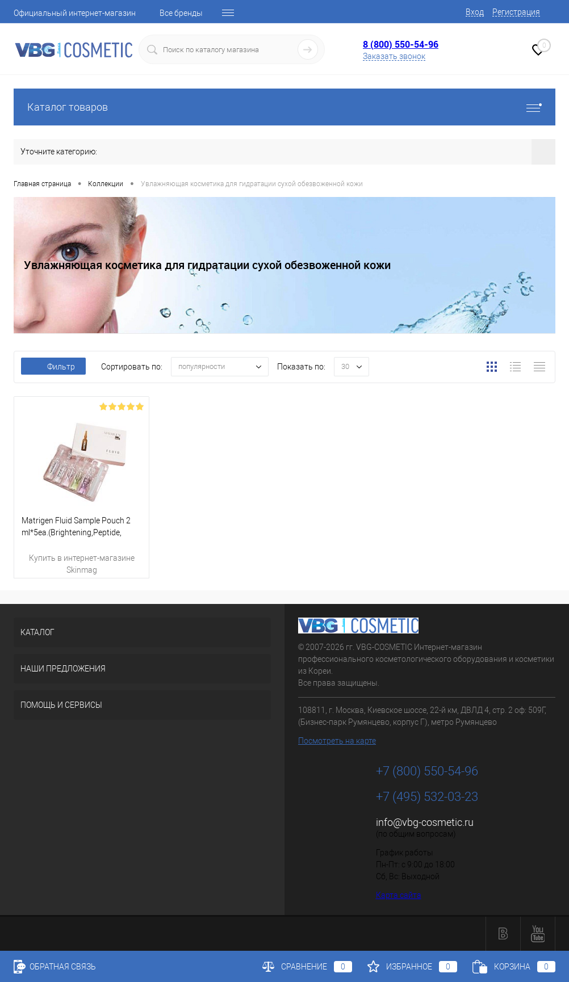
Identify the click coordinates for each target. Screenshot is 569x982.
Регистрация (516, 11)
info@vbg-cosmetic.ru (425, 822)
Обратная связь (55, 966)
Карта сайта (398, 895)
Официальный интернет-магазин (75, 13)
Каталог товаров (284, 107)
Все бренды (181, 13)
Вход (475, 11)
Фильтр (53, 366)
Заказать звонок (394, 56)
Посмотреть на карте (337, 740)
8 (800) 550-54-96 (400, 44)
